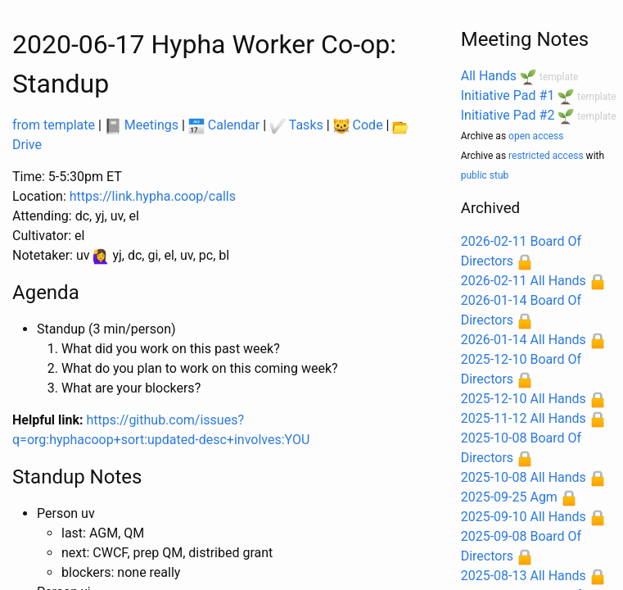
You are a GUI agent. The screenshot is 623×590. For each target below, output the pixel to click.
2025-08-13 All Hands (523, 575)
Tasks (296, 125)
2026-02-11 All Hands (523, 280)
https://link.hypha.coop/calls (153, 196)
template (558, 77)
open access (535, 136)
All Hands (489, 76)
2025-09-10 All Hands (523, 516)
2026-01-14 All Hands (523, 339)
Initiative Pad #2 (508, 115)
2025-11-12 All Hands (523, 418)
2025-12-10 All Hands (523, 398)
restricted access (546, 155)
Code (358, 125)
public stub (485, 175)
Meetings (141, 125)
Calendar (224, 125)
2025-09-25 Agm (509, 497)
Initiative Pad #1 (508, 95)
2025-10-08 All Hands (523, 477)
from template (53, 125)
